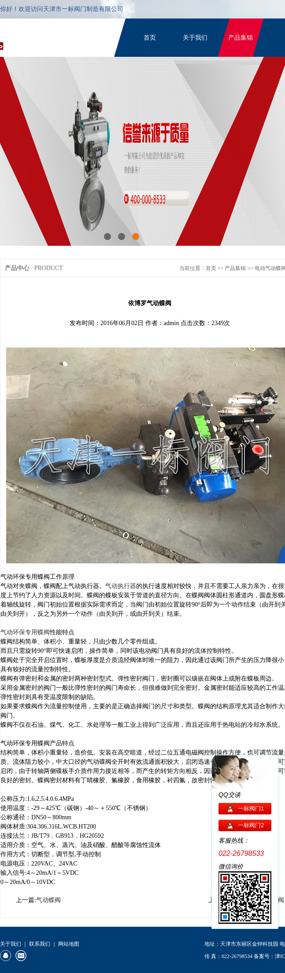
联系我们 (39, 944)
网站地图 (68, 944)
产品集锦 (240, 37)
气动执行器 (120, 586)
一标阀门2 (251, 825)
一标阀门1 (251, 808)
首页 (150, 37)
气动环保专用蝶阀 (25, 632)
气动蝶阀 (48, 900)
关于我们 (195, 37)
